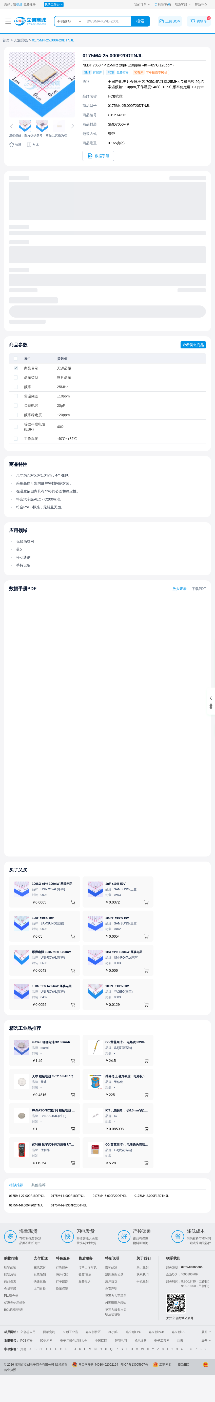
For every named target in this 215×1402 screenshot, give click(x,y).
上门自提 (40, 1288)
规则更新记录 (114, 1274)
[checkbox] (16, 359)
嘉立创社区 (93, 1332)
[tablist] (107, 1185)
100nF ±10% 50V (117, 986)
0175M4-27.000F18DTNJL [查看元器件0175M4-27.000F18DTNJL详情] (27, 1196)
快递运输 (40, 1281)
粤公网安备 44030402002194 (98, 1364)
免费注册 (30, 4)
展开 (206, 1332)
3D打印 (113, 1332)
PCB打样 (26, 1340)
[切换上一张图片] (12, 126)
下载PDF (199, 589)
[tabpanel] (107, 1203)
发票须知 (40, 1274)
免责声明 (111, 1288)
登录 (19, 4)
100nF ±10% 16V (117, 918)
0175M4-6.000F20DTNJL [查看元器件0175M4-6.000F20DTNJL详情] (110, 1196)
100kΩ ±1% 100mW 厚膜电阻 (52, 884)
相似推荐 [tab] (16, 1185)
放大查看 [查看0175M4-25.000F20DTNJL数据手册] (179, 589)
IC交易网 (46, 1340)
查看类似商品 (193, 345)
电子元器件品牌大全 (73, 1340)
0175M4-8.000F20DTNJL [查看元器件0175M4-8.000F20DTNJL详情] (26, 1205)
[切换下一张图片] (71, 126)
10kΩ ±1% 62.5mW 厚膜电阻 (52, 986)
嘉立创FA (178, 1332)
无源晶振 (21, 40)
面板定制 (49, 1332)
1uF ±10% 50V (115, 884)
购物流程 (10, 1274)
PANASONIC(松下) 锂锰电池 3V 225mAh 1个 (63, 1110)
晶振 (180, 1340)
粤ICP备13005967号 (134, 1364)
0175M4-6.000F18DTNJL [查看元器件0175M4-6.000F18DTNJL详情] (68, 1196)
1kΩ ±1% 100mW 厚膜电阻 (124, 952)
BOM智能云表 (13, 1310)
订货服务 (62, 1267)
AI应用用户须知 (115, 1302)
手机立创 (142, 1281)
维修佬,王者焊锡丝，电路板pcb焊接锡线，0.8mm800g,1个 (145, 1076)
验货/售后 (85, 1274)
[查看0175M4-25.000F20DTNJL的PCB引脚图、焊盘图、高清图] (42, 84)
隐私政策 (111, 1267)
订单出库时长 (88, 1267)
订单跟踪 (62, 1281)
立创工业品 (70, 1332)
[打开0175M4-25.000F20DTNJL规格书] (98, 156)
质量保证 (62, 1288)
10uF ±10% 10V (43, 918)
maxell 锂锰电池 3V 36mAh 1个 (53, 1042)
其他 (23, 1349)
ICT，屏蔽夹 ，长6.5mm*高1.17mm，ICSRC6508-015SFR (145, 1110)
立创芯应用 (27, 1332)
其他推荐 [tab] (38, 1185)
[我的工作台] (54, 4)
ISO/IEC (183, 1364)
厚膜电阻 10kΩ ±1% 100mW (51, 952)
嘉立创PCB (156, 1332)
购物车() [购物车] (162, 4)
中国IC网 (101, 1340)
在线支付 (40, 1267)
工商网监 (165, 1364)
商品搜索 (10, 1281)
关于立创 (142, 1267)
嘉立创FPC (133, 1332)
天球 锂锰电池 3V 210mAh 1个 (53, 1076)
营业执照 (10, 1370)
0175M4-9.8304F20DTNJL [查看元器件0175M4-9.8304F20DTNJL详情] (69, 1205)
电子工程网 (161, 1340)
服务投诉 (85, 1281)
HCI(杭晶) (115, 96)
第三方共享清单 (115, 1295)
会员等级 (10, 1288)
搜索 (140, 21)
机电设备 (140, 1340)
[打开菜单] (8, 21)
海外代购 (62, 1274)
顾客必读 (10, 1267)
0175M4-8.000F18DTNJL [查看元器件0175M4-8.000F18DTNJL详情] (151, 1196)
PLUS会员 (11, 1295)
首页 (6, 40)
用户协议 (111, 1281)
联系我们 (142, 1274)
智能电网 (121, 1340)
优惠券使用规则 (14, 1302)
